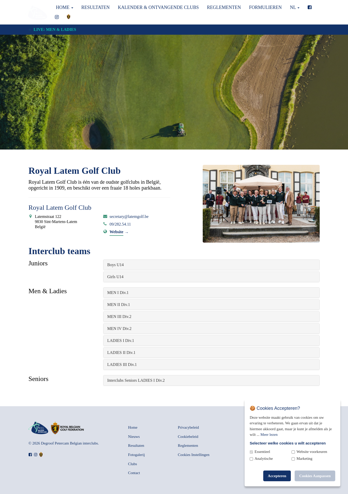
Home (64, 7)
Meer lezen (269, 435)
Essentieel (262, 452)
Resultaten (95, 7)
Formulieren (265, 7)
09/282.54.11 (120, 224)
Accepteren (277, 476)
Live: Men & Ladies (55, 29)
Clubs (132, 464)
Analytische (264, 458)
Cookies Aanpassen (315, 476)
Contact (134, 473)
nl (295, 7)
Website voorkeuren (311, 452)
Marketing (304, 458)
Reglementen (224, 7)
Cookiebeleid (188, 437)
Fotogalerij (136, 455)
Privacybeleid (188, 427)
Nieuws (134, 437)
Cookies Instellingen (194, 455)
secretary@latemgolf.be (129, 216)
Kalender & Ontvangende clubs (158, 7)
